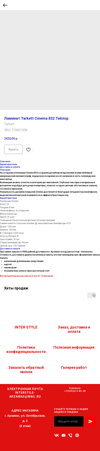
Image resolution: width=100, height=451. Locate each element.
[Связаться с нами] (77, 435)
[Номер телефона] (70, 435)
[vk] (56, 435)
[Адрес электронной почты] (63, 435)
